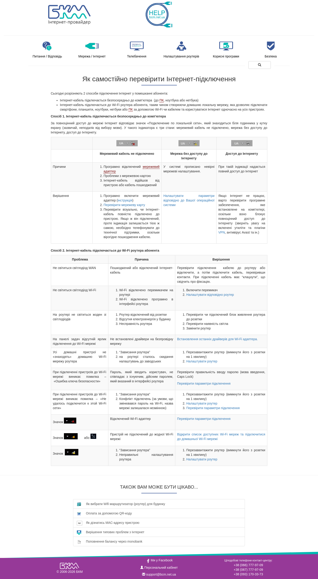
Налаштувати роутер (201, 361)
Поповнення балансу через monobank (109, 541)
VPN (221, 232)
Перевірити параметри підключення (203, 383)
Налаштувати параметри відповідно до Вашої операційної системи (188, 200)
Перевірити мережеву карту (124, 205)
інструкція (125, 200)
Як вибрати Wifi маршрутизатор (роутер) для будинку (121, 504)
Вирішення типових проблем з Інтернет (110, 532)
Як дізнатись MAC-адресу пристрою (108, 522)
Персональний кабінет (159, 567)
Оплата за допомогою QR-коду (104, 513)
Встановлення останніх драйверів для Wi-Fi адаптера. (217, 339)
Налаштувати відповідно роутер (210, 294)
